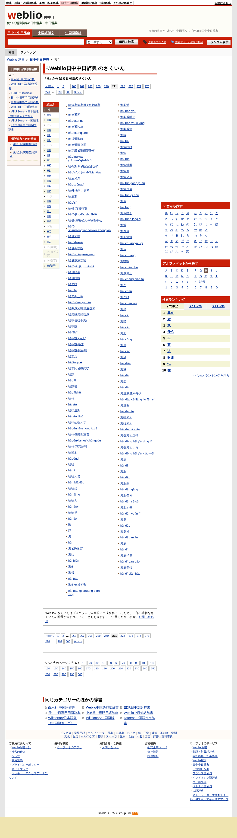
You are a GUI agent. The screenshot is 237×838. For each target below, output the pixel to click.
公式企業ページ (157, 747)
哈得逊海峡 (75, 139)
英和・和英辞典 (49, 3)
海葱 (123, 333)
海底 (123, 543)
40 (103, 662)
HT (49, 211)
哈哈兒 (72, 512)
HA (49, 114)
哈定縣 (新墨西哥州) (81, 150)
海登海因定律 (129, 435)
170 (88, 668)
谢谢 (170, 357)
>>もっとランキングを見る (211, 375)
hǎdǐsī (72, 202)
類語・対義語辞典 (25, 3)
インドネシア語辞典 (205, 777)
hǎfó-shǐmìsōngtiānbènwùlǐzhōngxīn (89, 228)
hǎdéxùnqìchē (78, 132)
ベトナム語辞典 (202, 786)
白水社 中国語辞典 (61, 707)
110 (152, 662)
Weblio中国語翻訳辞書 (102, 707)
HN (49, 180)
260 (47, 674)
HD (49, 130)
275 (147, 86)
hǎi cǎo (125, 351)
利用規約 (17, 760)
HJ (48, 160)
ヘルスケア (88, 736)
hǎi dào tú (127, 411)
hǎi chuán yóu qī (131, 243)
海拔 (123, 135)
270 (106, 86)
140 (64, 668)
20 (90, 662)
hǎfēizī (72, 332)
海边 (71, 554)
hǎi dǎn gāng (129, 489)
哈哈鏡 (72, 488)
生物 (122, 736)
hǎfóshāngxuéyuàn (81, 254)
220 (129, 668)
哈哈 (71, 464)
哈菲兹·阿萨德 (77, 350)
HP (49, 191)
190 (104, 668)
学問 (174, 733)
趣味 (100, 736)
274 (139, 86)
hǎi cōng (126, 339)
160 (80, 668)
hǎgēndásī (75, 416)
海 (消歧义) (75, 548)
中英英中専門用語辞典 (102, 713)
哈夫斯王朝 (75, 296)
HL (49, 170)
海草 (123, 345)
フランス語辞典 (202, 773)
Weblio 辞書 (16, 59)
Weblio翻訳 (199, 760)
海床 (123, 249)
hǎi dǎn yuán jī (130, 513)
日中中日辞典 (69, 3)
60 (116, 662)
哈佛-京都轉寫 (77, 208)
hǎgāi (72, 380)
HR (49, 201)
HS (49, 206)
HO (49, 186)
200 (112, 668)
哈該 (71, 374)
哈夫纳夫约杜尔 (78, 314)
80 (130, 662)
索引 (11, 52)
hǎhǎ (71, 470)
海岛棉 (124, 531)
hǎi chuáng (127, 255)
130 (55, 668)
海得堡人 (126, 423)
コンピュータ (96, 733)
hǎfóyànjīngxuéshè (81, 266)
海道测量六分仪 (130, 393)
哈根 (71, 398)
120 (47, 668)
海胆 (123, 471)
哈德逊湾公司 (77, 145)
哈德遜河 (74, 114)
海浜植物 (126, 147)
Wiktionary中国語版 (100, 718)
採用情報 (153, 756)
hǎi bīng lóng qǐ (130, 219)
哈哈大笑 (74, 476)
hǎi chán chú (129, 267)
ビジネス (65, 733)
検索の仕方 (18, 751)
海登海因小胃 (129, 447)
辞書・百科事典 (163, 736)
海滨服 (124, 171)
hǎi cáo (125, 327)
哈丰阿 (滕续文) (78, 368)
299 (60, 91)
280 (64, 674)
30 (97, 662)
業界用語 (79, 733)
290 (72, 674)
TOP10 (172, 306)
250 (153, 668)
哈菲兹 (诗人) (77, 338)
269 (98, 86)
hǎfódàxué (75, 242)
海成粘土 (126, 273)
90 (136, 662)
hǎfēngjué (75, 362)
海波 (123, 225)
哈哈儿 (72, 500)
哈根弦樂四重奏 (78, 434)
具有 (170, 313)
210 (120, 668)
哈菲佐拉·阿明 (77, 320)
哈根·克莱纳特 (77, 446)
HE (49, 135)
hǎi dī (124, 465)
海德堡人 (126, 417)
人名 (139, 736)
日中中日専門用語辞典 (64, 713)
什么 (170, 332)
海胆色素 (126, 495)
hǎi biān (73, 560)
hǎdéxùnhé (76, 120)
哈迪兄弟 (74, 178)
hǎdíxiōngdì (76, 184)
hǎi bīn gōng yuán (132, 183)
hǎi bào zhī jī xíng (132, 123)
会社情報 (153, 751)
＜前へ (49, 86)
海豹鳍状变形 (77, 584)
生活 (75, 736)
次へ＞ (78, 91)
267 (82, 86)
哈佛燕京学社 (77, 260)
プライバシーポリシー (25, 764)
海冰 (123, 201)
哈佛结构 (74, 278)
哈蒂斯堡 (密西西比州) (83, 166)
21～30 (218, 306)
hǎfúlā (72, 290)
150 (72, 668)
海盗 (123, 381)
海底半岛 (126, 555)
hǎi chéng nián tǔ (132, 279)
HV (49, 221)
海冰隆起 (126, 213)
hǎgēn (72, 404)
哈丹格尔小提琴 (78, 190)
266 (74, 86)
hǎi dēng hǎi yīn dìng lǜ (136, 441)
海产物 (124, 297)
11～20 (195, 306)
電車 (110, 733)
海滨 (123, 153)
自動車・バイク (125, 733)
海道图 (124, 405)
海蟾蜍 (124, 261)
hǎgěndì (73, 458)
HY (49, 236)
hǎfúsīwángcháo (79, 302)
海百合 (124, 231)
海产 (123, 285)
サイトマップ (20, 769)
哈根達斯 (74, 410)
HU (49, 216)
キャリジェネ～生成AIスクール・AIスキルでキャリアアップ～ (209, 799)
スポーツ (111, 736)
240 (145, 668)
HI (48, 155)
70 (123, 662)
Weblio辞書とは (21, 747)
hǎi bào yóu (128, 111)
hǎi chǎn (126, 291)
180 (96, 668)
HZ (49, 241)
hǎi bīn (125, 159)
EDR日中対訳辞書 (137, 707)
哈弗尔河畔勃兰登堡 (81, 308)
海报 (71, 572)
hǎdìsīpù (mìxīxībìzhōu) (84, 172)
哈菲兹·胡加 (76, 344)
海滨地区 (126, 165)
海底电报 (126, 567)
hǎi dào (125, 387)
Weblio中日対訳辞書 (138, 713)
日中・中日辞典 (18, 33)
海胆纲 (124, 483)
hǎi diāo (125, 363)
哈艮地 (72, 452)
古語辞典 (105, 3)
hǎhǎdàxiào (76, 482)
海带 (123, 369)
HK (49, 165)
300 (68, 91)
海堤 (123, 459)
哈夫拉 (72, 284)
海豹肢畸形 (127, 117)
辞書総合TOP (223, 3)
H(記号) (51, 265)
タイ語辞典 (199, 782)
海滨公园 (126, 177)
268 (90, 86)
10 (83, 662)
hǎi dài (124, 375)
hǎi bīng (125, 207)
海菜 (123, 309)
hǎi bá (124, 141)
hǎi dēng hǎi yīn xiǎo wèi (137, 453)
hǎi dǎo (125, 525)
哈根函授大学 (77, 422)
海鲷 (123, 357)
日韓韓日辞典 (88, 3)
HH (49, 150)
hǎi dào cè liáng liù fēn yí (137, 399)
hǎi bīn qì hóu (129, 195)
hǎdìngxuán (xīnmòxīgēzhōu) (79, 158)
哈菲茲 (72, 326)
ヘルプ (16, 756)
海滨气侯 (126, 189)
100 (144, 662)
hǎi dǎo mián (129, 537)
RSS (135, 813)
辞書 (9, 3)
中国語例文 (46, 33)
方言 (147, 736)
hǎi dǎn (125, 477)
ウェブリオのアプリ (69, 747)
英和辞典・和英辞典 (205, 756)
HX (49, 231)
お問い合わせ (110, 747)
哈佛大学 (74, 236)
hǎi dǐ (124, 549)
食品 (131, 736)
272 (122, 86)
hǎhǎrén (73, 506)
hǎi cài (124, 315)
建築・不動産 (160, 733)
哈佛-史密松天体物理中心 (85, 220)
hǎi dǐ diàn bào (130, 573)
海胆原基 (126, 507)
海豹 (71, 566)
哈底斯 (72, 196)
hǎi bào (73, 578)
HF (49, 140)
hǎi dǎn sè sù (129, 501)
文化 (67, 736)
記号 (202, 282)
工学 (146, 733)
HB (49, 120)
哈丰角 (72, 356)
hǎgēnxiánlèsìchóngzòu (84, 440)
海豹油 (124, 105)
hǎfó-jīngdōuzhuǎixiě (82, 214)
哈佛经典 (74, 272)
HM (49, 175)
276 (47, 91)
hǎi (70, 542)
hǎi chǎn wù (128, 303)
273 (130, 86)
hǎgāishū (74, 392)
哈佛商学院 (75, 248)
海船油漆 (126, 237)
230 (137, 668)
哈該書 (72, 386)
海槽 (123, 321)
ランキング (27, 52)
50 (110, 662)
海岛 (123, 519)
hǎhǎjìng (74, 494)
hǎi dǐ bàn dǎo (130, 561)
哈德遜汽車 (75, 126)
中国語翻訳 (73, 33)
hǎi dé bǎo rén (130, 429)
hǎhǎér (73, 518)
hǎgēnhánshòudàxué (82, 428)
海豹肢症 (126, 129)
